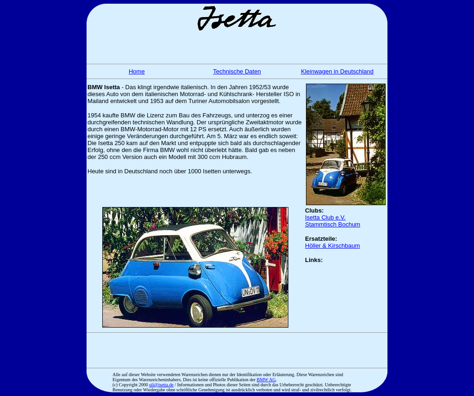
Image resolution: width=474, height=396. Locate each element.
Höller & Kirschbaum (332, 245)
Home (137, 71)
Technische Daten (237, 71)
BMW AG (266, 379)
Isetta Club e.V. (325, 217)
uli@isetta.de (161, 384)
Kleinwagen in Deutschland (337, 71)
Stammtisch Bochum (332, 224)
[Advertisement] (237, 46)
